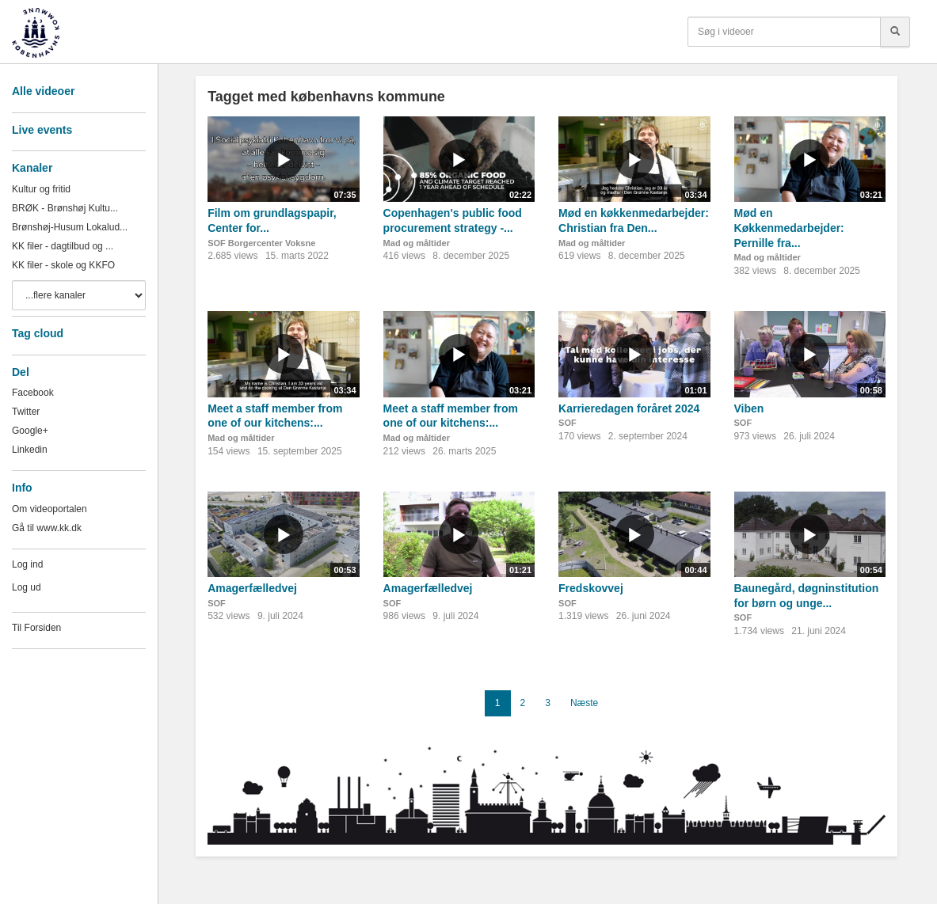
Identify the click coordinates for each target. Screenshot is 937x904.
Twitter (26, 411)
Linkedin (30, 449)
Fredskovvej (590, 588)
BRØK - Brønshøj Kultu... (65, 208)
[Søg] (895, 32)
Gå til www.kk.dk (47, 528)
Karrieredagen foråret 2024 (628, 408)
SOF (567, 422)
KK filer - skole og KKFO (63, 265)
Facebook (33, 392)
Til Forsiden (36, 627)
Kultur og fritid (41, 189)
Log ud (26, 587)
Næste (584, 702)
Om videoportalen (49, 509)
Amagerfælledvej (252, 588)
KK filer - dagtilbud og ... (62, 246)
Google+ (30, 430)
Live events (42, 129)
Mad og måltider (416, 243)
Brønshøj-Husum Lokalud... (70, 227)
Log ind (27, 564)
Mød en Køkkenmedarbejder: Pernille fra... (789, 228)
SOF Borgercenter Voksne (261, 243)
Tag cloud (37, 333)
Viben (749, 408)
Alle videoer (43, 91)
